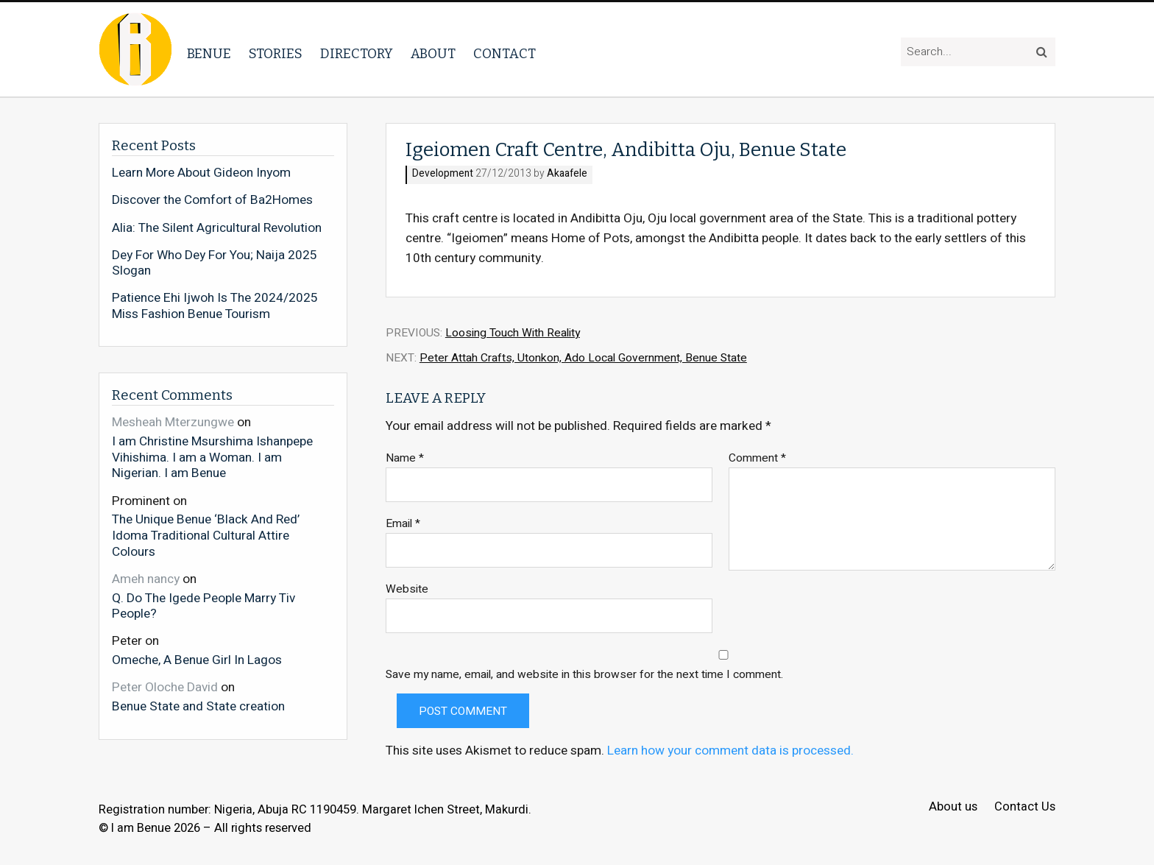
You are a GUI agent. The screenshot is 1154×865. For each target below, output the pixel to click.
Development (442, 174)
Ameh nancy (146, 579)
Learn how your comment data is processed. (730, 750)
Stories (275, 54)
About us (953, 807)
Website (407, 589)
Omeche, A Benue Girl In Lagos (197, 659)
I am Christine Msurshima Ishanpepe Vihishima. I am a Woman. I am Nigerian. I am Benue (212, 456)
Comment (757, 458)
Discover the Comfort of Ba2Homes (212, 200)
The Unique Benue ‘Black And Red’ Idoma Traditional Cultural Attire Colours (206, 534)
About (433, 54)
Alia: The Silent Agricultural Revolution (217, 228)
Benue (209, 54)
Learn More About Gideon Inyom (201, 173)
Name (405, 458)
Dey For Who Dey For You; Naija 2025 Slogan (214, 263)
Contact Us (1024, 807)
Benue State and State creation (198, 706)
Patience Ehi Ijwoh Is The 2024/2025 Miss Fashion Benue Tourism (215, 306)
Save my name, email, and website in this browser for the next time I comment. (584, 674)
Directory (356, 54)
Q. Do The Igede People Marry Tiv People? (203, 605)
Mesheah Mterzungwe (173, 422)
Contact (504, 54)
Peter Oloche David (165, 687)
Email (403, 523)
